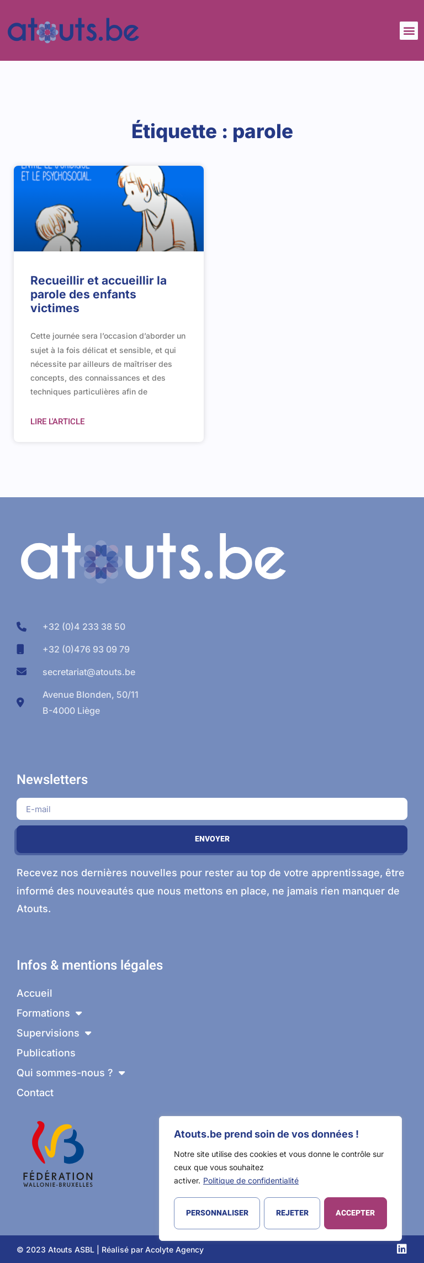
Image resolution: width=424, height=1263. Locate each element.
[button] (408, 30)
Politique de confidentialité (251, 1181)
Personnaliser (217, 1213)
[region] (280, 1179)
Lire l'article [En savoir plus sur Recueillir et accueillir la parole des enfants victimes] (57, 421)
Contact (35, 1092)
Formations (49, 1013)
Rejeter (291, 1213)
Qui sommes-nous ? (71, 1073)
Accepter (355, 1213)
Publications (46, 1053)
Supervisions (54, 1033)
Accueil (34, 993)
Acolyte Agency (174, 1249)
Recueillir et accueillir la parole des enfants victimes (98, 294)
